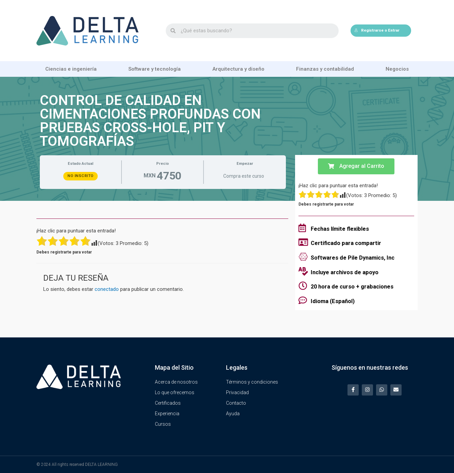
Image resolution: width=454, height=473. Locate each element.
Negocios (397, 69)
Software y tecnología (154, 69)
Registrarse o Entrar (377, 30)
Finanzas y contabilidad (325, 69)
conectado (107, 289)
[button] (356, 166)
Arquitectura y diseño (238, 69)
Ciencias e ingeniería (71, 69)
